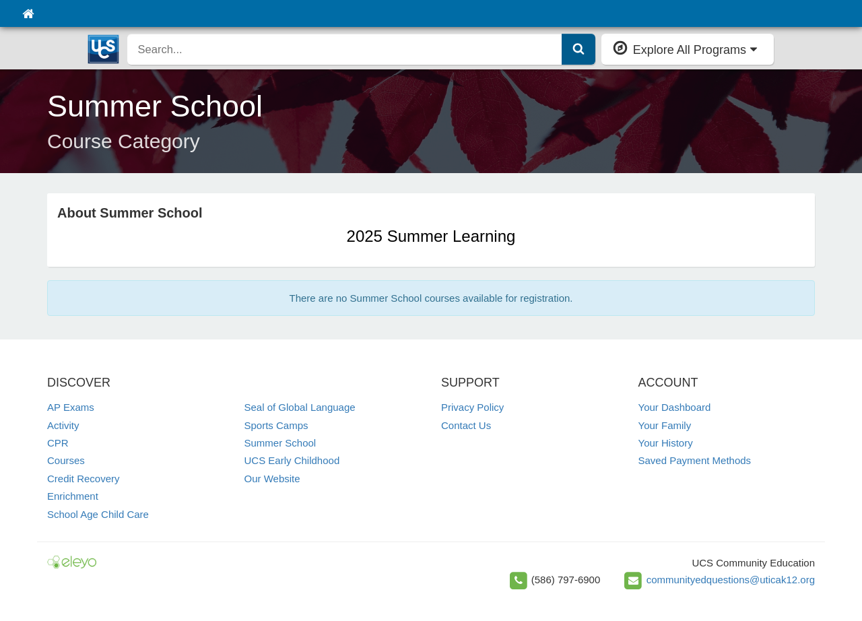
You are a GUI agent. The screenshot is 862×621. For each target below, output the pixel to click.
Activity (63, 425)
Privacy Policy (472, 407)
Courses (66, 460)
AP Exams (70, 407)
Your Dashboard (674, 407)
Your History (665, 443)
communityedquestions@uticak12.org (730, 579)
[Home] (28, 13)
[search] (344, 49)
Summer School (280, 443)
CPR (58, 443)
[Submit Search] (578, 49)
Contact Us (466, 425)
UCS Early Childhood (292, 460)
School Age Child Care (98, 514)
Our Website (272, 478)
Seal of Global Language (300, 407)
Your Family (665, 425)
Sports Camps (276, 425)
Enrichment (72, 496)
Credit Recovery (83, 478)
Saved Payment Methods (695, 460)
